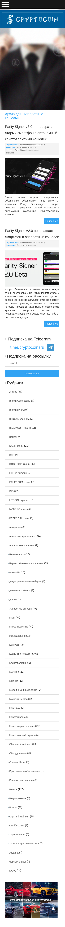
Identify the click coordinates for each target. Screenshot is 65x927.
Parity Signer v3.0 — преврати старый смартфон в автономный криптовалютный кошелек (31, 133)
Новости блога (17, 717)
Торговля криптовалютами (24, 843)
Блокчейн (14, 572)
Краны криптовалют (20, 654)
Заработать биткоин (20, 608)
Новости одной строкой (22, 735)
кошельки (10, 153)
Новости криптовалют (21, 726)
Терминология (17, 834)
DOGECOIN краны (19, 464)
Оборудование (17, 753)
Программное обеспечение (24, 771)
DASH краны (16, 446)
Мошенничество (18, 699)
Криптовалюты (17, 663)
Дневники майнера (20, 590)
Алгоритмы (15, 527)
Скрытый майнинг (19, 816)
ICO (11, 491)
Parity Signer (20, 150)
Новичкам (14, 708)
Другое (13, 599)
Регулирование (17, 798)
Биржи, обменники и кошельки (26, 563)
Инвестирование (18, 626)
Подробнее (51, 221)
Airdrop (13, 391)
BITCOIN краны (18, 419)
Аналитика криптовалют (22, 536)
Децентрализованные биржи (25, 581)
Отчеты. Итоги (17, 762)
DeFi (12, 455)
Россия (13, 807)
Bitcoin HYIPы (17, 410)
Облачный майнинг (20, 744)
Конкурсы (14, 644)
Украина (14, 852)
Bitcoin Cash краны (20, 400)
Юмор (12, 870)
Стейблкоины (16, 825)
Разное (13, 789)
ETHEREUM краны (20, 482)
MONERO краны (18, 509)
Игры (12, 617)
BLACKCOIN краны (20, 428)
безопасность (32, 150)
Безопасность (17, 554)
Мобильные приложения (23, 690)
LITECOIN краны (18, 500)
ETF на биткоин (18, 473)
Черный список (17, 861)
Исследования (17, 635)
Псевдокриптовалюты (21, 780)
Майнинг (14, 672)
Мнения (13, 681)
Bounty (13, 437)
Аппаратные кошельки (26, 147)
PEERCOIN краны (19, 518)
